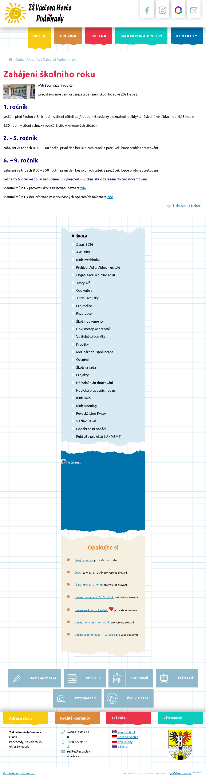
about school (123, 732)
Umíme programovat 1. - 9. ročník (95, 634)
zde (83, 188)
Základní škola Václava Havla (10, 59)
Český (78, 572)
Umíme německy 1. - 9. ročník (92, 622)
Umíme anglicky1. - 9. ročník (91, 610)
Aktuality (33, 59)
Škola (19, 59)
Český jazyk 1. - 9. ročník (89, 585)
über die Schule (125, 737)
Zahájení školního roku (60, 59)
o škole (119, 746)
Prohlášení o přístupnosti (19, 773)
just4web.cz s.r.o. (180, 773)
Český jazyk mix (84, 560)
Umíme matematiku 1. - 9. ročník (94, 597)
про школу (122, 742)
